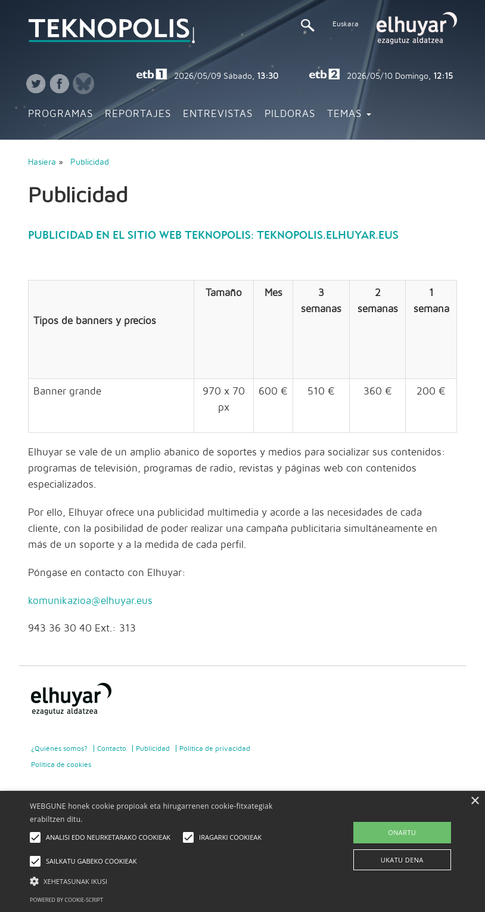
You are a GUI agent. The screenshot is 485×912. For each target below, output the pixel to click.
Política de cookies (61, 764)
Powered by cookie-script (66, 900)
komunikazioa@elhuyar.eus (90, 601)
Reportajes (138, 114)
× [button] (474, 801)
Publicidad (89, 162)
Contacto (111, 748)
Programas (60, 114)
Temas (349, 114)
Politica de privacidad (214, 748)
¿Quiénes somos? (59, 748)
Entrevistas (218, 114)
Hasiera (42, 162)
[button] (168, 880)
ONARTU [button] (402, 832)
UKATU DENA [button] (402, 859)
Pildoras (290, 114)
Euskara (345, 23)
